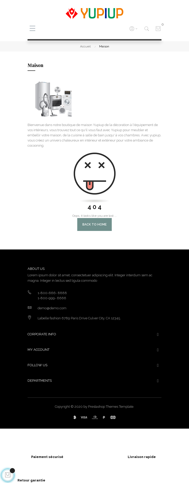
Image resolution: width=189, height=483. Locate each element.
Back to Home (94, 224)
